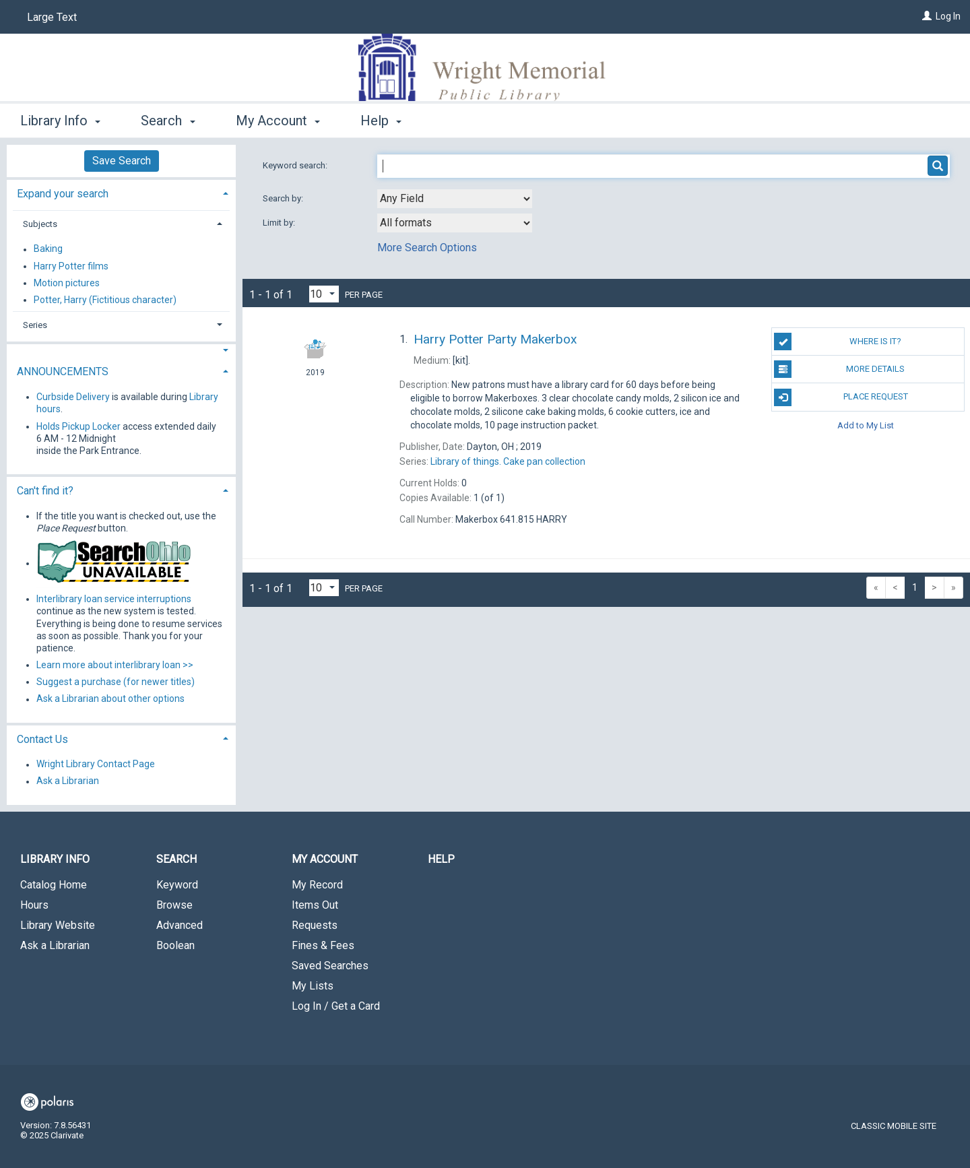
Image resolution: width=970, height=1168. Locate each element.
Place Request (840, 397)
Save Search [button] (121, 160)
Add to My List (865, 425)
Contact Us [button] (42, 739)
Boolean (175, 945)
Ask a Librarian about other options (110, 699)
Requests (314, 925)
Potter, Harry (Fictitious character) (105, 299)
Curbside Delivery (73, 396)
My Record (317, 884)
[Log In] (927, 16)
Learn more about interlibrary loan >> (114, 664)
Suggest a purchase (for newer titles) (115, 681)
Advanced (179, 925)
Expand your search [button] (62, 193)
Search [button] (168, 120)
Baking (48, 249)
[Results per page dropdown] (324, 294)
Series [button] (35, 325)
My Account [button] (278, 120)
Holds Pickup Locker (78, 426)
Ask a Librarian (67, 781)
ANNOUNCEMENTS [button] (62, 371)
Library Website (57, 925)
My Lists (312, 985)
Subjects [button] (40, 224)
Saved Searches (330, 965)
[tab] (121, 192)
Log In (948, 16)
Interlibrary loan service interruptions (113, 598)
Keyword (177, 884)
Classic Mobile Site (893, 1126)
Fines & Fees (323, 945)
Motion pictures (67, 283)
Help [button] (380, 120)
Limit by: (280, 223)
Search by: (284, 198)
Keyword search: (296, 165)
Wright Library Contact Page (95, 764)
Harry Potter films (71, 266)
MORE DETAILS (839, 369)
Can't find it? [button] (45, 490)
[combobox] (454, 198)
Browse (174, 905)
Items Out (315, 905)
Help (441, 859)
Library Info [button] (60, 120)
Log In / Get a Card (336, 1006)
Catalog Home (53, 884)
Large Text (52, 17)
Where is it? (837, 341)
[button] (121, 351)
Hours (34, 905)
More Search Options (427, 247)
